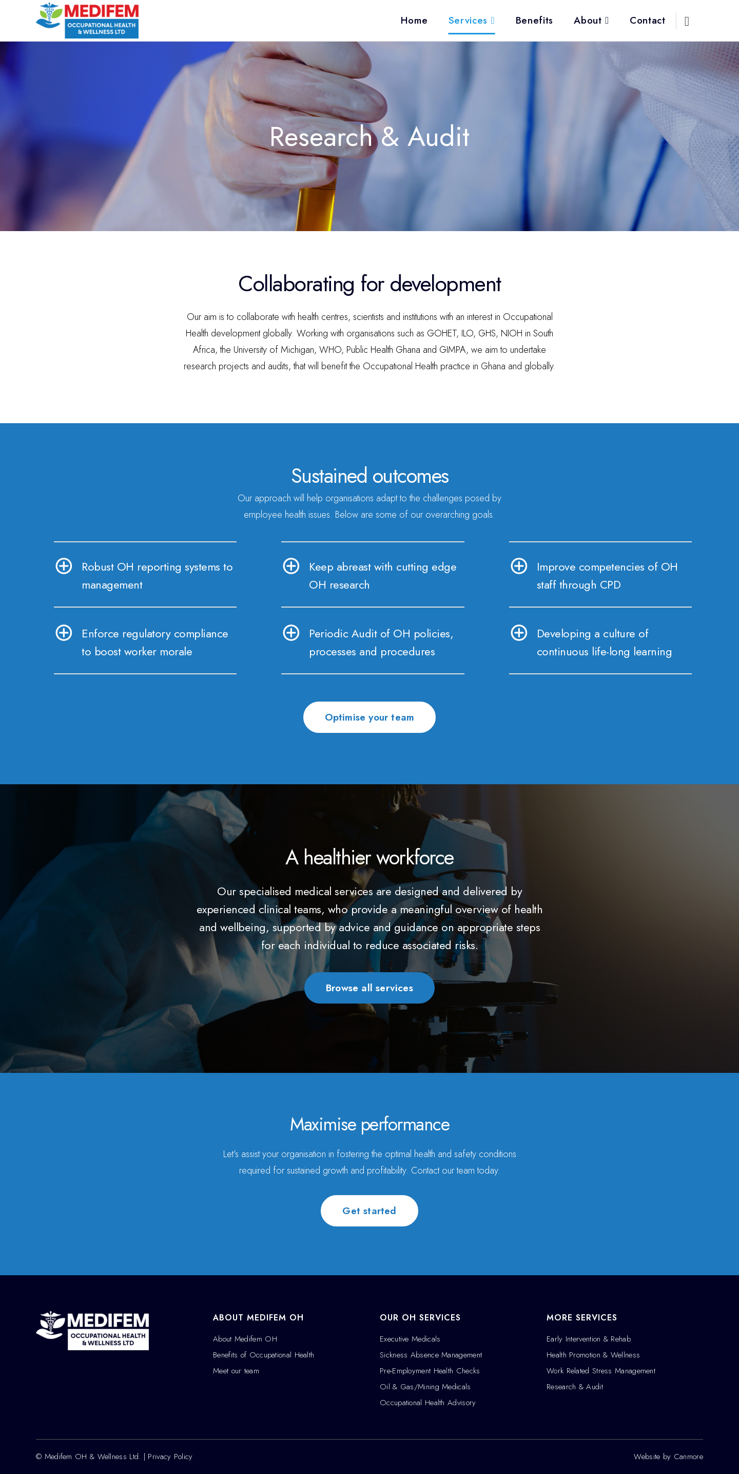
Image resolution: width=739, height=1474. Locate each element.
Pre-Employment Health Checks (430, 1370)
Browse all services (369, 988)
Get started (369, 1211)
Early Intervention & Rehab (589, 1339)
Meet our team (236, 1370)
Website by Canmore (668, 1456)
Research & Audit (575, 1386)
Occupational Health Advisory (428, 1402)
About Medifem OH (245, 1339)
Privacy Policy (170, 1456)
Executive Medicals (410, 1339)
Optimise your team (370, 717)
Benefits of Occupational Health (263, 1354)
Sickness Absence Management (431, 1354)
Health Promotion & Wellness (593, 1354)
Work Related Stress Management (601, 1370)
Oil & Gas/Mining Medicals (425, 1386)
